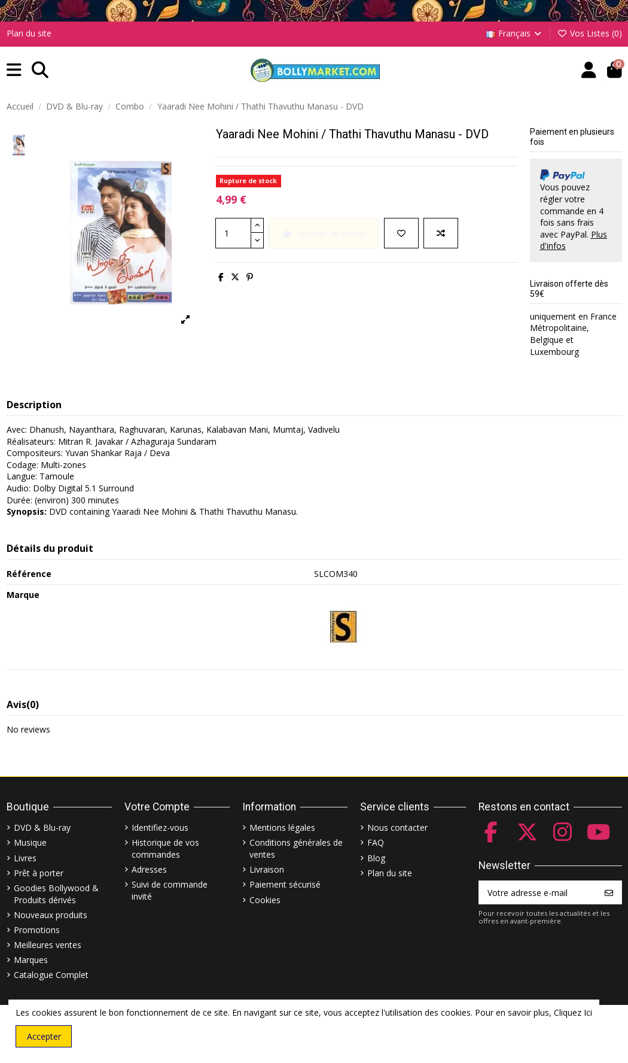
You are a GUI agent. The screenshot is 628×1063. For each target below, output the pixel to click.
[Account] (589, 70)
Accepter (44, 1036)
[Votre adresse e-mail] (538, 892)
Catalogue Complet (51, 974)
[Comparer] (440, 233)
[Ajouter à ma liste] (401, 233)
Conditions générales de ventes (296, 848)
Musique (30, 842)
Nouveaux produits (50, 915)
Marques (31, 959)
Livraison (266, 869)
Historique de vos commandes (165, 848)
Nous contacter (397, 827)
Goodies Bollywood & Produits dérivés (56, 894)
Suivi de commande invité (170, 890)
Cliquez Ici (573, 1012)
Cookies (265, 900)
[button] (14, 70)
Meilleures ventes (47, 944)
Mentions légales (282, 827)
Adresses (149, 869)
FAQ (375, 842)
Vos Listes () (589, 33)
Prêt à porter (38, 873)
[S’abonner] (608, 892)
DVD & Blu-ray (42, 827)
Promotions (37, 930)
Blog (376, 858)
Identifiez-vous (160, 827)
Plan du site (29, 33)
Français (515, 33)
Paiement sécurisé (285, 884)
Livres (25, 858)
